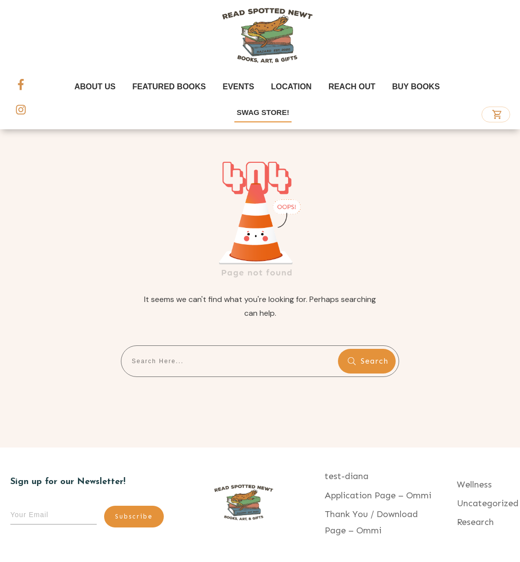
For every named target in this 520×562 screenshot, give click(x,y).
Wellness (474, 484)
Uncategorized (488, 503)
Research (475, 522)
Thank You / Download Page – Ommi (371, 522)
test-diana (347, 476)
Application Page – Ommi (378, 495)
